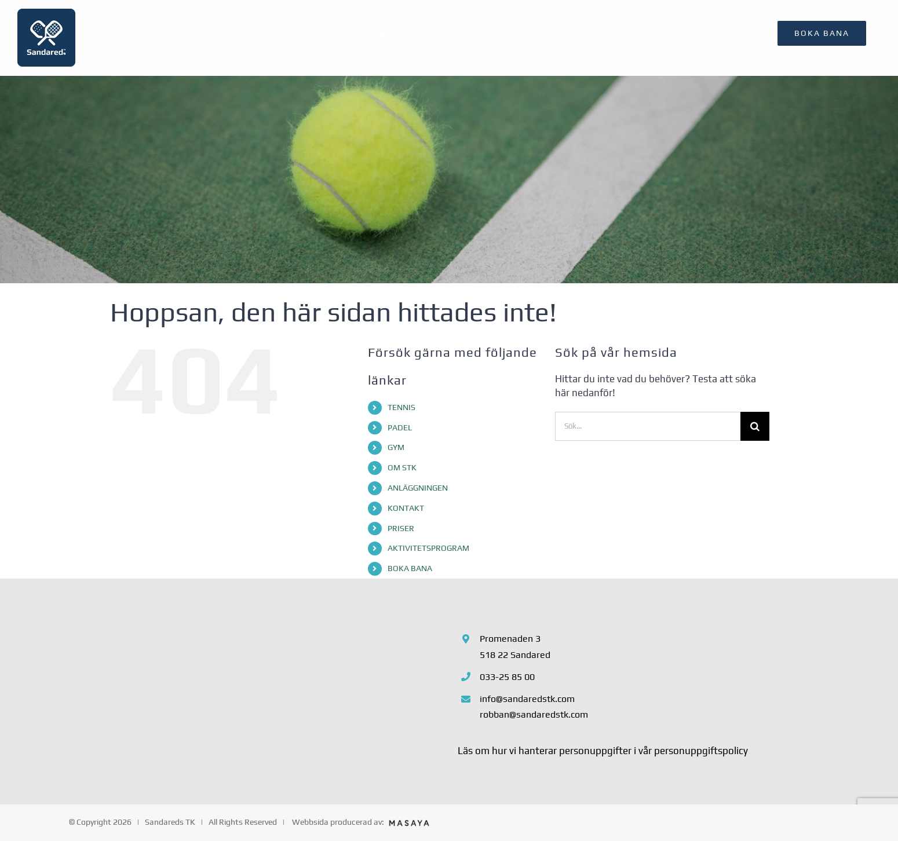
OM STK (402, 467)
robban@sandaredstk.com (534, 714)
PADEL (400, 427)
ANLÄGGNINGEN (418, 487)
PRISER (401, 528)
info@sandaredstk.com (527, 698)
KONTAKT (406, 508)
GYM (396, 447)
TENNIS (401, 407)
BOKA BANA (410, 568)
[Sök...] (647, 426)
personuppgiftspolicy (701, 750)
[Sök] (754, 426)
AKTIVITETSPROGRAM (428, 548)
